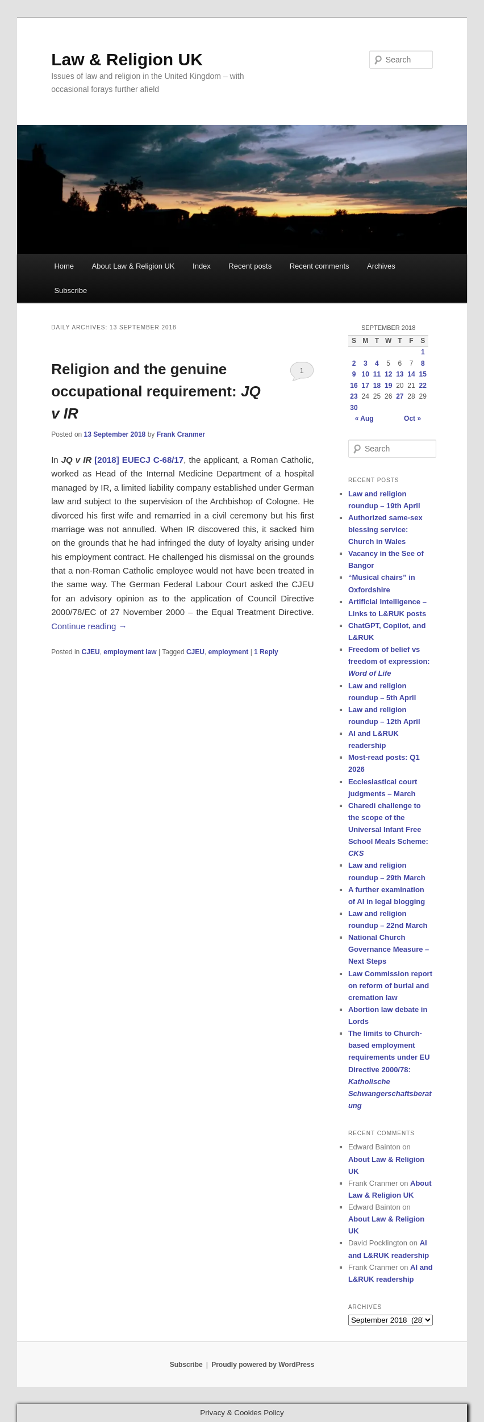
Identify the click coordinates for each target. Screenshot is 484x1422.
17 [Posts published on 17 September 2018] (365, 386)
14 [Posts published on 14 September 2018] (411, 374)
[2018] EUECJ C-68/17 (138, 460)
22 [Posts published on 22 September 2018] (423, 386)
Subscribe (70, 290)
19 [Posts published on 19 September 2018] (388, 386)
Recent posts (250, 266)
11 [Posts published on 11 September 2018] (377, 374)
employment (228, 652)
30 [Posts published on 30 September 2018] (353, 408)
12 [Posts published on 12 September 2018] (388, 374)
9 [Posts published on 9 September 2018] (354, 374)
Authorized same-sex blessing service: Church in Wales (385, 529)
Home (64, 266)
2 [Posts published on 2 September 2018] (354, 363)
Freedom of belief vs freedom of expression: (389, 661)
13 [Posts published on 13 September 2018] (399, 374)
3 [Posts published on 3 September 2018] (366, 363)
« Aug (364, 419)
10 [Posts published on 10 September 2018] (365, 374)
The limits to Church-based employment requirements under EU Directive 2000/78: (390, 1069)
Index (202, 266)
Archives (381, 266)
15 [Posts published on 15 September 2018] (423, 374)
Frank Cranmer (181, 434)
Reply (266, 652)
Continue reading (89, 626)
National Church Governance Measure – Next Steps (388, 949)
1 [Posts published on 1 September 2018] (423, 352)
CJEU (91, 652)
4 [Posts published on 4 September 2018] (377, 363)
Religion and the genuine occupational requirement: (155, 391)
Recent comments (319, 266)
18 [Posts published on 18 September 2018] (377, 386)
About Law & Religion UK (133, 266)
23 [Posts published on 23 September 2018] (353, 396)
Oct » (412, 419)
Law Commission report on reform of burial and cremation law (390, 985)
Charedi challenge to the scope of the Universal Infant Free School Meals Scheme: (388, 829)
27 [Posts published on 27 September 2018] (399, 396)
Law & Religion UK (127, 59)
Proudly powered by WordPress (262, 1365)
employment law (129, 652)
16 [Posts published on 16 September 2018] (353, 386)
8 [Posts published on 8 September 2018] (423, 363)
